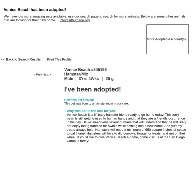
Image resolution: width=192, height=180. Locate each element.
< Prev (38, 74)
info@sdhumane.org (75, 20)
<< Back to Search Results (21, 59)
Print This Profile (59, 59)
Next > (47, 74)
